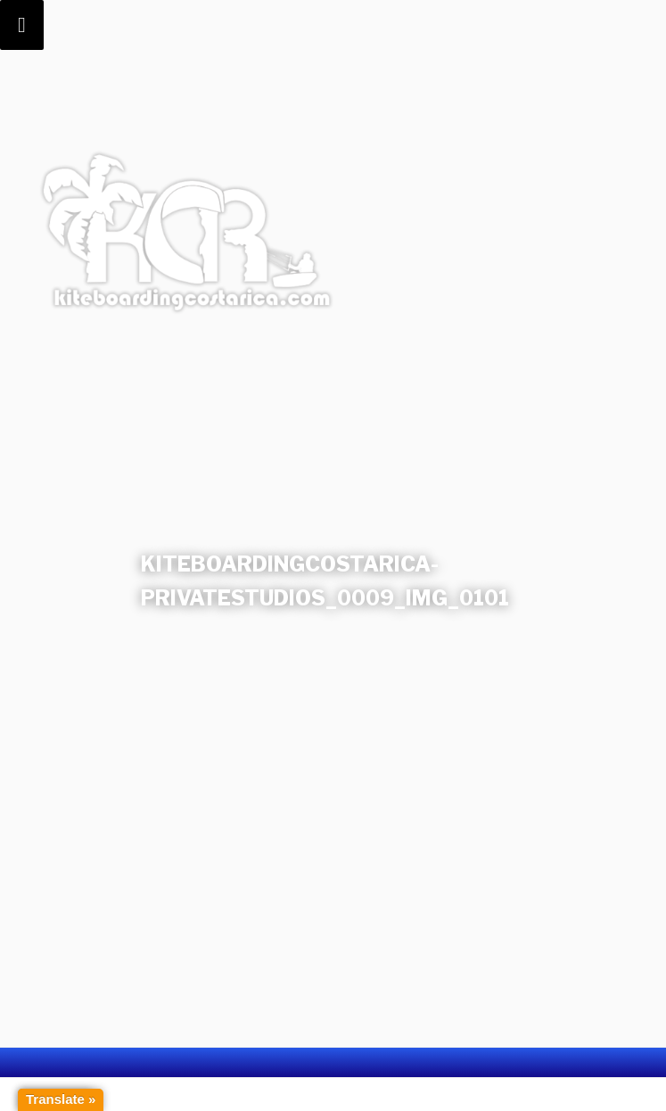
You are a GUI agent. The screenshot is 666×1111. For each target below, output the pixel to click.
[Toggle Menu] (22, 25)
